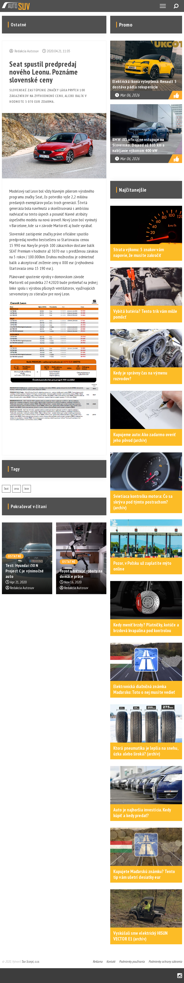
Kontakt (110, 961)
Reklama (98, 961)
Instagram (179, 975)
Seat (6, 489)
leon (26, 489)
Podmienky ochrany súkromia (165, 961)
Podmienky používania (132, 961)
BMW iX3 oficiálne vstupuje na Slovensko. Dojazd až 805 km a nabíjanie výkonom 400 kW (138, 145)
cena (16, 489)
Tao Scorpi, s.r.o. (30, 961)
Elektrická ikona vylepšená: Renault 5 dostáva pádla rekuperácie (144, 84)
